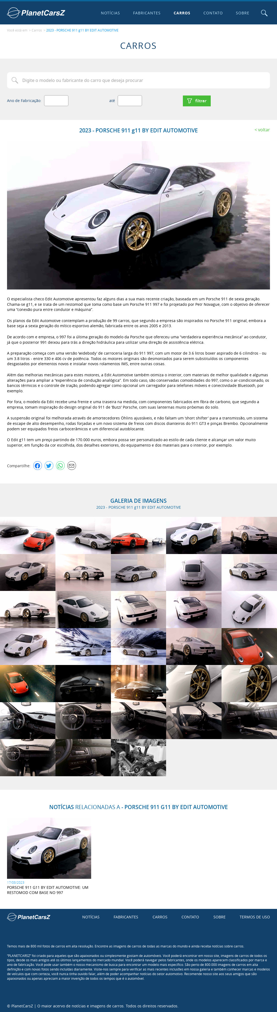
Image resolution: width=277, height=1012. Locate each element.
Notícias (110, 12)
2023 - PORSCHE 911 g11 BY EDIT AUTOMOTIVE (82, 30)
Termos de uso (255, 916)
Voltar (264, 129)
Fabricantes (146, 12)
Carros (181, 12)
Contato (213, 12)
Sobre (242, 12)
